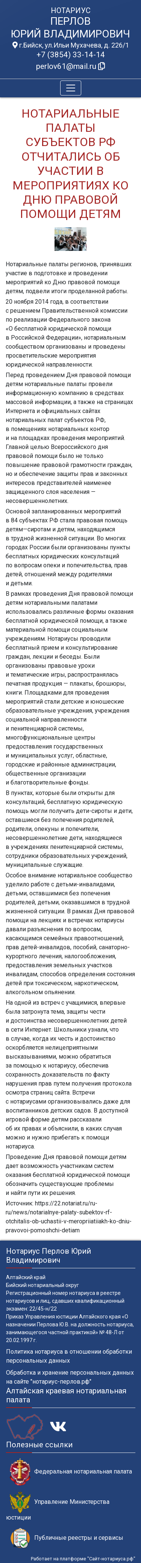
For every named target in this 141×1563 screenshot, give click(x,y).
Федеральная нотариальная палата (71, 1471)
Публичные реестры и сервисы (66, 1538)
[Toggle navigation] (70, 88)
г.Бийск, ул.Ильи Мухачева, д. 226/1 (70, 45)
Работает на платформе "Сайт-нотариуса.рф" (83, 1559)
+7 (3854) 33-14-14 (70, 54)
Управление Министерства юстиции (57, 1506)
